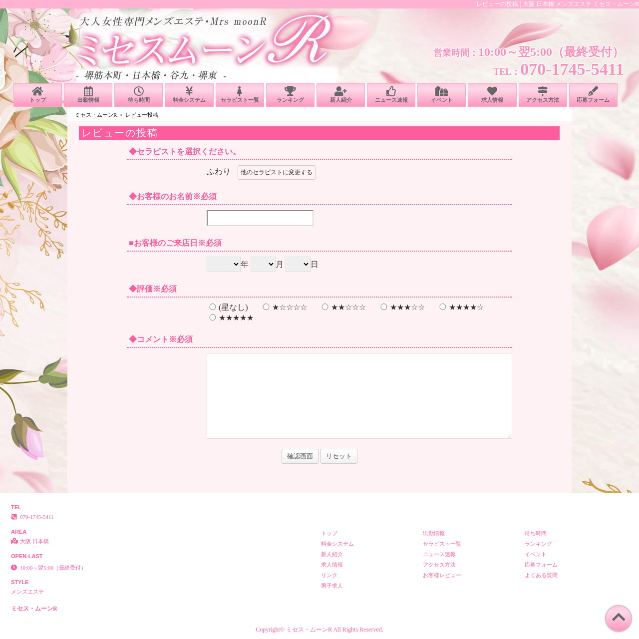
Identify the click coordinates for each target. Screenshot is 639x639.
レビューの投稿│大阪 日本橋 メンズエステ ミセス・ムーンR (557, 3)
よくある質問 (541, 575)
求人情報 (492, 94)
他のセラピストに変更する (277, 172)
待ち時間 (138, 94)
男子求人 (332, 586)
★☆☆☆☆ (283, 307)
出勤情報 (88, 94)
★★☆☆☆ (342, 307)
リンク (329, 575)
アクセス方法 (543, 94)
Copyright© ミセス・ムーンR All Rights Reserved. (319, 629)
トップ (37, 94)
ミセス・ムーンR (96, 115)
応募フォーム (593, 94)
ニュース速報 (391, 94)
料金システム (189, 94)
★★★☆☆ (401, 307)
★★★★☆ (460, 307)
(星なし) (227, 307)
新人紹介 (341, 94)
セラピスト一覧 (240, 94)
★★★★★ (230, 318)
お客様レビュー (442, 575)
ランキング (290, 94)
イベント (441, 94)
